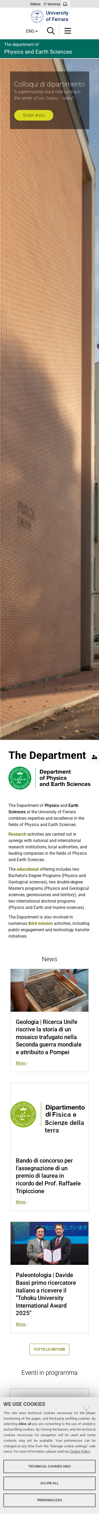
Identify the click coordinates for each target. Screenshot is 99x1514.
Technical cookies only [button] (49, 1466)
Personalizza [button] (49, 1500)
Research (17, 834)
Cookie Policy (80, 1451)
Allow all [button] (49, 1483)
